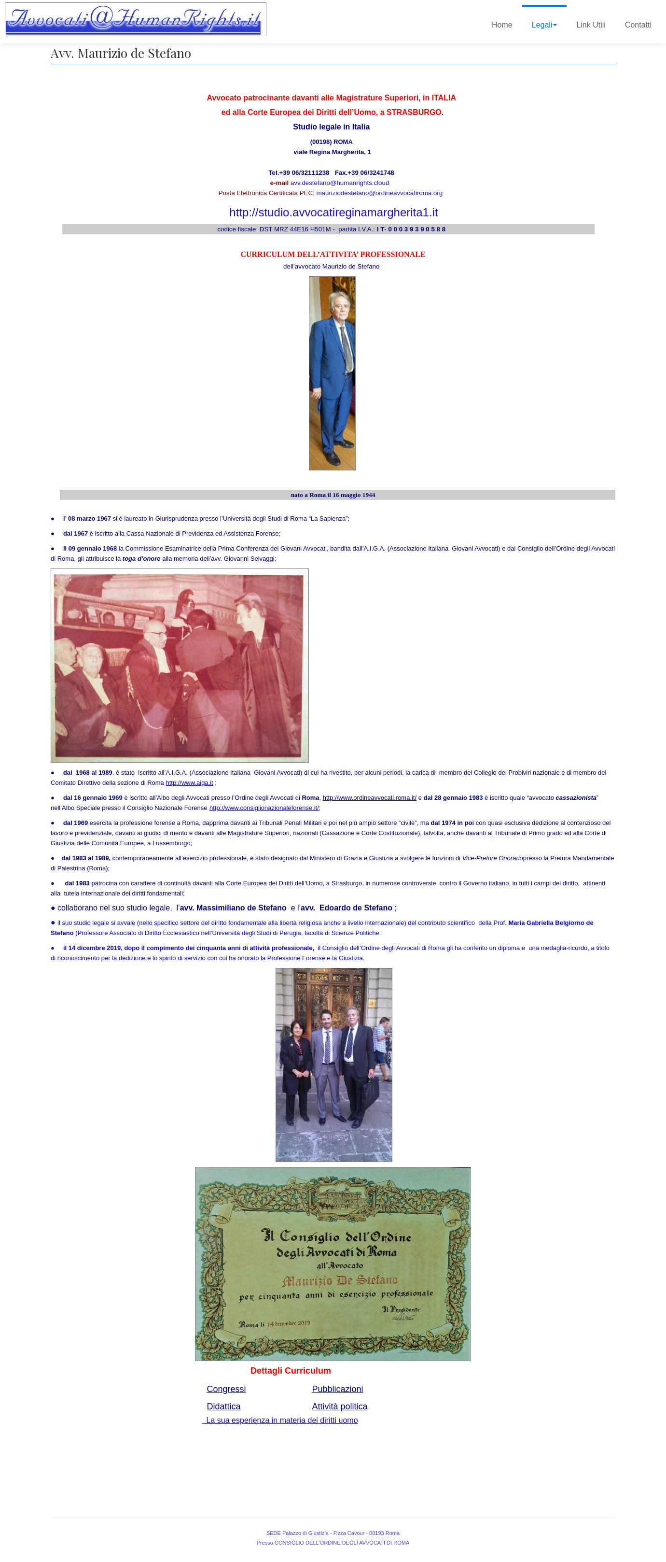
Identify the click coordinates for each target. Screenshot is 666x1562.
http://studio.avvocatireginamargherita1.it (333, 212)
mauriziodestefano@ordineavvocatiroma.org (380, 193)
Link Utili (590, 25)
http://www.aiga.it (189, 782)
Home (502, 25)
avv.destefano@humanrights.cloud (340, 182)
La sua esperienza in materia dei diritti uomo (282, 1420)
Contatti (638, 25)
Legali (544, 25)
